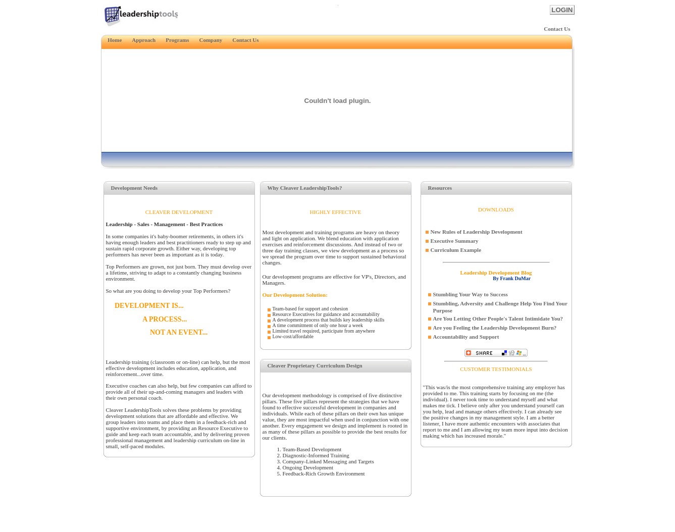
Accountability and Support (466, 337)
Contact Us (557, 29)
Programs (177, 40)
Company (210, 40)
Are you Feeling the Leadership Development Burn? (495, 328)
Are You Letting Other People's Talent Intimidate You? (498, 318)
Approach (143, 40)
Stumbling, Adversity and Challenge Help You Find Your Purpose (500, 306)
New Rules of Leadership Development (477, 232)
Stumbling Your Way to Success (470, 294)
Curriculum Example (456, 250)
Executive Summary (455, 241)
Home (111, 40)
